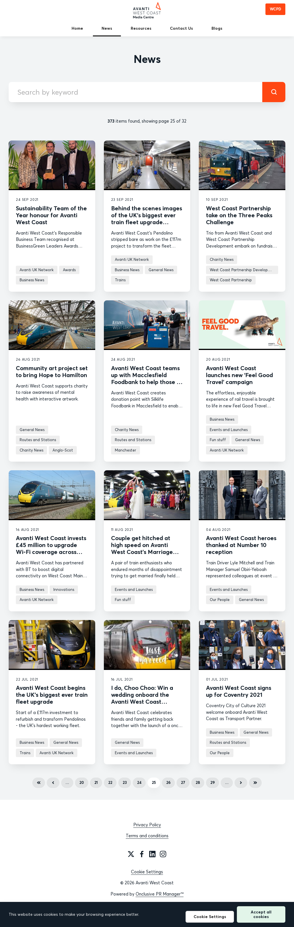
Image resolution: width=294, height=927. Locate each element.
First (38, 783)
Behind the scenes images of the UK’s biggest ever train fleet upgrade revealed (146, 219)
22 (110, 782)
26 (168, 782)
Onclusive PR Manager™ (159, 894)
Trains (120, 280)
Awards (69, 269)
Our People (220, 599)
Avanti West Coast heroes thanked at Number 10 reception (241, 544)
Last (255, 783)
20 (81, 782)
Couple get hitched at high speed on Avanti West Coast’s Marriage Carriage (142, 548)
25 (154, 782)
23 (125, 782)
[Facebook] (141, 854)
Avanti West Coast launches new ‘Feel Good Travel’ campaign (239, 374)
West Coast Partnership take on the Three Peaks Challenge (239, 215)
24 (139, 782)
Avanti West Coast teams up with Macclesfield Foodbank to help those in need (146, 378)
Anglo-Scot (63, 450)
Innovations (63, 589)
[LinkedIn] (152, 854)
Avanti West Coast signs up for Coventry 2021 (238, 691)
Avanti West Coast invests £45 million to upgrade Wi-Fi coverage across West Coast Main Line (51, 548)
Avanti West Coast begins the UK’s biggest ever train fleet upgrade (52, 694)
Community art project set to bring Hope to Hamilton (52, 371)
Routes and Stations (38, 439)
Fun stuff (218, 439)
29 (212, 782)
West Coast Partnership (231, 280)
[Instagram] (163, 854)
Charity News (221, 259)
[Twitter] (131, 854)
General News (161, 269)
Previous (53, 783)
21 (96, 782)
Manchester (125, 450)
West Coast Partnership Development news (244, 269)
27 (183, 782)
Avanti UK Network (37, 269)
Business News (32, 280)
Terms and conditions (147, 835)
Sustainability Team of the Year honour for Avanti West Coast (51, 215)
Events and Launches (229, 429)
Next (241, 783)
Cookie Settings (147, 871)
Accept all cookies (261, 914)
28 (198, 782)
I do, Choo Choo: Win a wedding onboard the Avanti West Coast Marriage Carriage (142, 698)
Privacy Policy (147, 824)
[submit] (273, 92)
